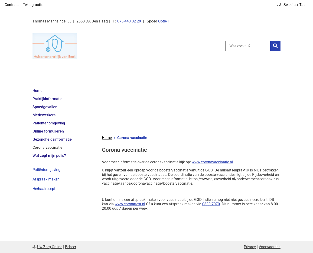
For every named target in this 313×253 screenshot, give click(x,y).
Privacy (250, 247)
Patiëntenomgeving (49, 123)
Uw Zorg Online (49, 247)
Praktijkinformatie (47, 99)
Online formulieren (48, 131)
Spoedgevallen (45, 107)
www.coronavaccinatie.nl (212, 162)
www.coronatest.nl (130, 204)
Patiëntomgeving (46, 170)
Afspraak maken (46, 179)
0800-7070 (211, 204)
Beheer (70, 247)
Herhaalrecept (44, 189)
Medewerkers (44, 115)
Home (37, 91)
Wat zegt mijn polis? (49, 155)
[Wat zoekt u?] (247, 46)
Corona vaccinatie (47, 147)
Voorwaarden (269, 247)
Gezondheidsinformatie (52, 139)
